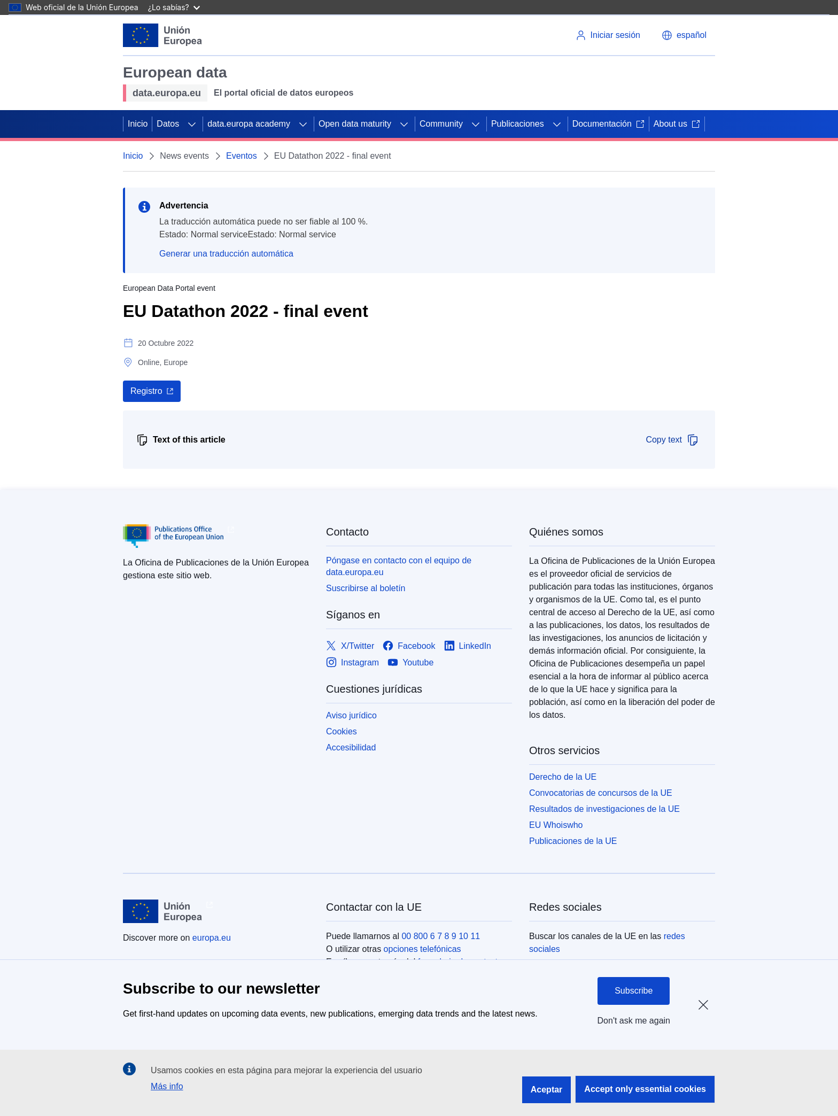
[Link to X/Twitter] (350, 646)
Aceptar (547, 1089)
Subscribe (634, 990)
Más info (167, 1086)
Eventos (241, 155)
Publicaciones (517, 123)
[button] (684, 35)
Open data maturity (355, 123)
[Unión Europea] (162, 35)
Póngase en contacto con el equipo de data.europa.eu (398, 566)
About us (677, 123)
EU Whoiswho (556, 825)
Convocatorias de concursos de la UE (600, 792)
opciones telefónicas (422, 949)
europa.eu (211, 937)
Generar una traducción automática (226, 253)
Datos (168, 123)
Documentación (608, 123)
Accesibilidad (351, 747)
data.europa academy (248, 123)
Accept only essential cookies (645, 1089)
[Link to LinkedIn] (468, 646)
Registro (146, 391)
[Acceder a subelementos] (192, 124)
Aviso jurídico (351, 715)
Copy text (672, 439)
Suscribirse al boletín (366, 588)
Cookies (341, 731)
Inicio (138, 123)
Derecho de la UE (562, 776)
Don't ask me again (634, 1020)
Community (441, 123)
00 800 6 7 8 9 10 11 (440, 936)
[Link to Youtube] (410, 662)
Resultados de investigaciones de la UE (604, 808)
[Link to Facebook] (409, 646)
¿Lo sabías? (174, 7)
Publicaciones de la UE (573, 841)
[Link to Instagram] (352, 662)
